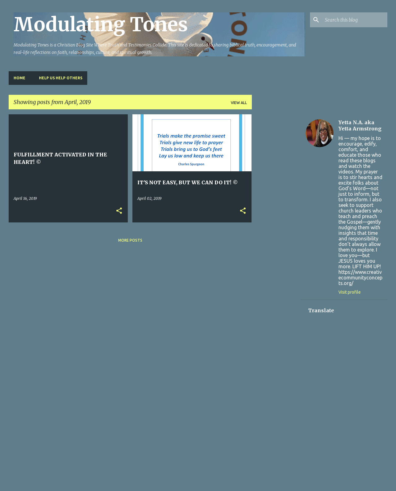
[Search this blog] (354, 19)
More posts (130, 240)
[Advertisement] (276, 207)
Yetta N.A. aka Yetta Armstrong (359, 125)
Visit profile (349, 292)
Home (19, 78)
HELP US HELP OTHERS (60, 78)
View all (239, 103)
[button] (119, 211)
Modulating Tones (101, 24)
